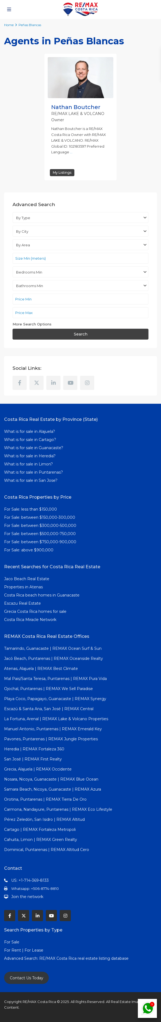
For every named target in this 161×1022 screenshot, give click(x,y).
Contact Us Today (26, 978)
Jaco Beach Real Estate (27, 578)
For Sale (11, 942)
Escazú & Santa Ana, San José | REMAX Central (48, 708)
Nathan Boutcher (75, 107)
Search (80, 334)
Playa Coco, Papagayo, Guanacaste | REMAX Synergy (55, 698)
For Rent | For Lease (23, 950)
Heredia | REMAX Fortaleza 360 (34, 749)
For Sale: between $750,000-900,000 (40, 541)
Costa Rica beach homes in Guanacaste (42, 595)
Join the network (27, 896)
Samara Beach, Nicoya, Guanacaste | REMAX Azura (52, 789)
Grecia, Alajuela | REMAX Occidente (38, 769)
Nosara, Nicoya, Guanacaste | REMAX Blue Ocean (51, 779)
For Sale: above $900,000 (29, 550)
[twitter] (36, 383)
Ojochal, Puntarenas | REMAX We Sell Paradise (48, 688)
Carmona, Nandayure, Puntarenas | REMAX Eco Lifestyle (58, 809)
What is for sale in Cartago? (30, 439)
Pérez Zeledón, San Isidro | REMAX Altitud (44, 819)
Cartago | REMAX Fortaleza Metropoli (40, 829)
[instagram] (87, 383)
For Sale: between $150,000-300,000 (39, 517)
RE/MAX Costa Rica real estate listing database (84, 958)
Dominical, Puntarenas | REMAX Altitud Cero (46, 849)
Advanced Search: (21, 958)
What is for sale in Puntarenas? (33, 472)
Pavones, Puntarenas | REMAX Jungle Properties (51, 739)
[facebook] (20, 383)
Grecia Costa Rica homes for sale (35, 611)
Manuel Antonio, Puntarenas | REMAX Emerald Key (53, 728)
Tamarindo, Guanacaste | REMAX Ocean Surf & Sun (53, 648)
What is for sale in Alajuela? (29, 431)
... (71, 152)
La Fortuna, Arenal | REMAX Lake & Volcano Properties (56, 718)
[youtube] (70, 383)
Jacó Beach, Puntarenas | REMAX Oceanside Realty (53, 658)
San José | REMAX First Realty (33, 759)
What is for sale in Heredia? (30, 455)
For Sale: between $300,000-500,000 (40, 525)
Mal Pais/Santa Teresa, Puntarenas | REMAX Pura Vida (55, 678)
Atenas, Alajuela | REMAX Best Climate (41, 668)
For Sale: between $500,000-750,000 (40, 533)
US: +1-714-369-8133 (30, 880)
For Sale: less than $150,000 (30, 509)
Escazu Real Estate (22, 603)
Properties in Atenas (23, 587)
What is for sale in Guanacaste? (33, 447)
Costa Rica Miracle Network (30, 619)
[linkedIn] (53, 383)
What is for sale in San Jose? (30, 480)
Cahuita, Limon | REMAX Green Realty (40, 839)
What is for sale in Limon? (28, 464)
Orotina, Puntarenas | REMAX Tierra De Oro (45, 799)
